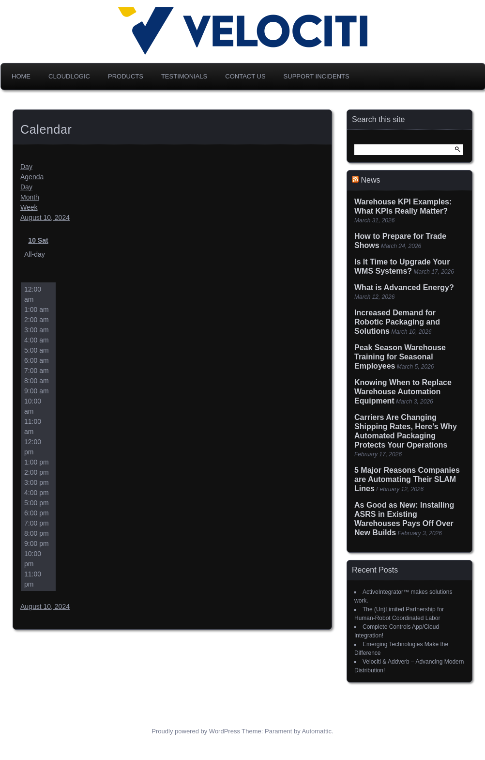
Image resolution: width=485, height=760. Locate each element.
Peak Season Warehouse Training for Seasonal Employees (400, 356)
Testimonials (184, 76)
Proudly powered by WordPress (196, 731)
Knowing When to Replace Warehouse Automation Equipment (403, 391)
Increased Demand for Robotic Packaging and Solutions (397, 322)
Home (21, 76)
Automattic (317, 731)
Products (125, 76)
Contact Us (245, 76)
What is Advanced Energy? (404, 287)
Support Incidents (316, 76)
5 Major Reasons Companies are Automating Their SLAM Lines (407, 479)
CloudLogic (69, 76)
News (370, 180)
